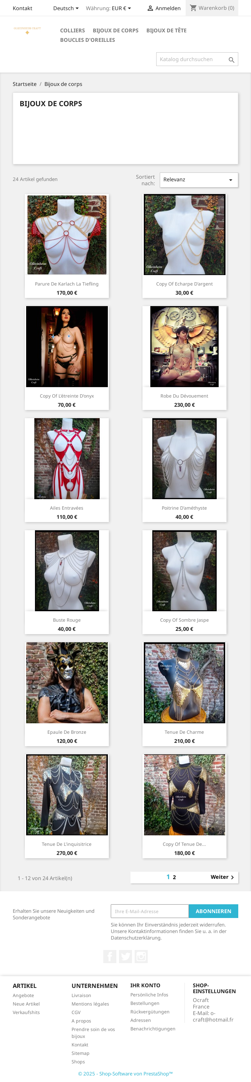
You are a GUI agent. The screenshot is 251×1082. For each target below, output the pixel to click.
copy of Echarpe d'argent (184, 284)
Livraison (81, 995)
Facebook (109, 956)
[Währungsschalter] (122, 9)
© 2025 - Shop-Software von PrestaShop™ (125, 1073)
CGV (76, 1012)
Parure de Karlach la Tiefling (67, 284)
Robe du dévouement (184, 396)
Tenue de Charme (184, 732)
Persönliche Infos (149, 995)
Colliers (72, 30)
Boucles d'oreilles (87, 39)
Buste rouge (67, 620)
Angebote (23, 995)
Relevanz (199, 180)
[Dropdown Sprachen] (67, 9)
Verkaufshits (26, 1012)
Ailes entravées (66, 508)
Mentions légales (90, 1004)
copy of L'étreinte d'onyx (67, 396)
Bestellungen (144, 1003)
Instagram (141, 956)
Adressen (140, 1020)
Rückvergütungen (150, 1011)
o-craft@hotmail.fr (213, 1016)
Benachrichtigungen (153, 1028)
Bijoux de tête (166, 30)
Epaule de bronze (66, 732)
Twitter (125, 956)
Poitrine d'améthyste (184, 508)
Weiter (223, 877)
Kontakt (22, 8)
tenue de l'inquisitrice (67, 844)
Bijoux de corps (116, 30)
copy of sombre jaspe (184, 620)
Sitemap (81, 1053)
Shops (78, 1061)
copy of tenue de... (184, 844)
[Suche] (197, 59)
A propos (81, 1021)
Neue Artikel (26, 1004)
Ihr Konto (145, 985)
